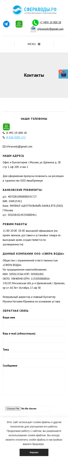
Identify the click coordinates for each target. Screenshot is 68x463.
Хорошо (34, 452)
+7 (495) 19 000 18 (50, 22)
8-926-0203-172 (16, 137)
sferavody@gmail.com (50, 28)
